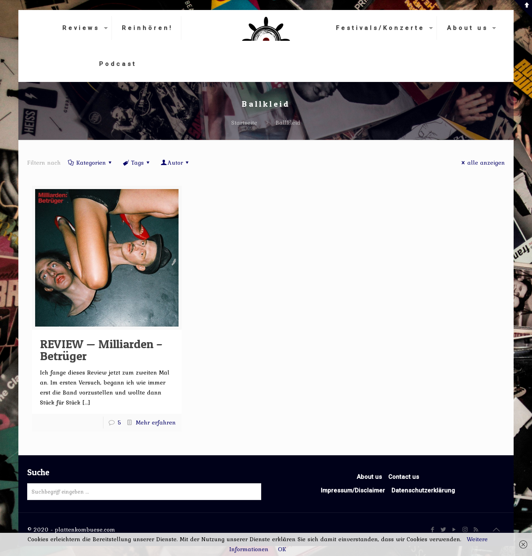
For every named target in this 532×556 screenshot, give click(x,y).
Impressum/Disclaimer (353, 490)
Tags (136, 162)
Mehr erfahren (156, 422)
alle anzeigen (482, 162)
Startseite (244, 122)
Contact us (403, 476)
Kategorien (90, 162)
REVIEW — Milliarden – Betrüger (101, 350)
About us (369, 476)
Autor (175, 162)
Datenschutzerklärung (423, 490)
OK (282, 549)
